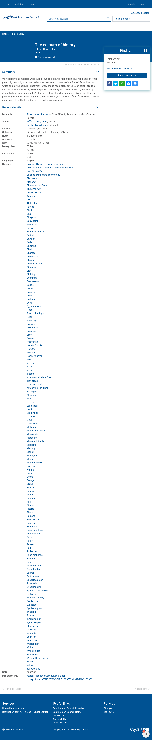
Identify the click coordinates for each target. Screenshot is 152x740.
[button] (145, 51)
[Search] (108, 19)
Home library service (13, 708)
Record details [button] (11, 107)
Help (32, 4)
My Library (20, 4)
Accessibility (59, 719)
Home (9, 4)
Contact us (58, 715)
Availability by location (119, 68)
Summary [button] (8, 72)
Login (141, 4)
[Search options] (131, 19)
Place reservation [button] (132, 75)
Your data (109, 712)
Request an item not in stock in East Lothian (25, 712)
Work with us (59, 722)
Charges (108, 708)
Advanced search (140, 13)
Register (132, 4)
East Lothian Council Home (67, 712)
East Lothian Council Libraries (68, 708)
